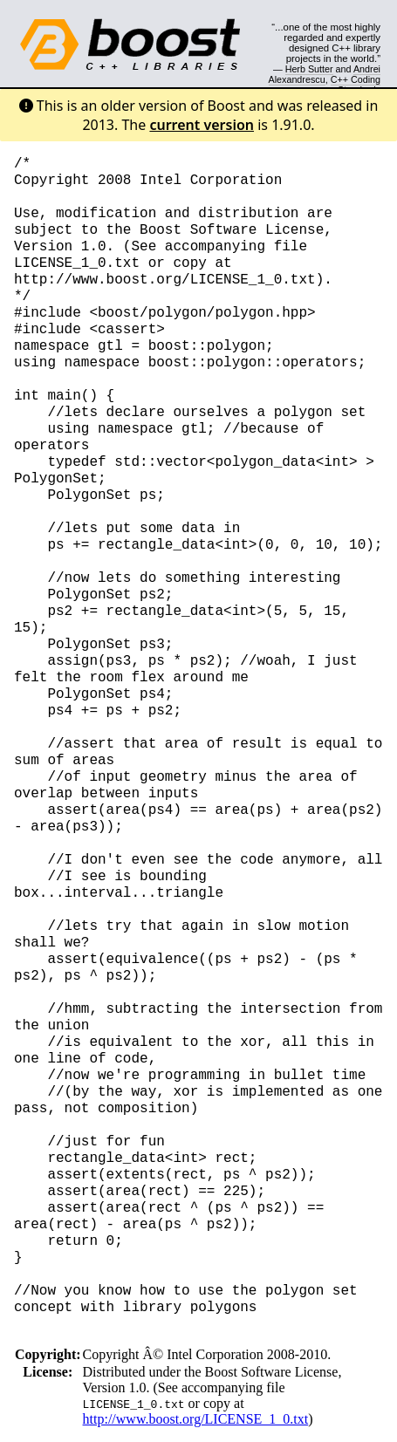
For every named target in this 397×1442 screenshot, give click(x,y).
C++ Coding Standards (355, 84)
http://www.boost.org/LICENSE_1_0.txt (196, 1418)
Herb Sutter (309, 69)
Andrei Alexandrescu (325, 74)
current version (201, 124)
